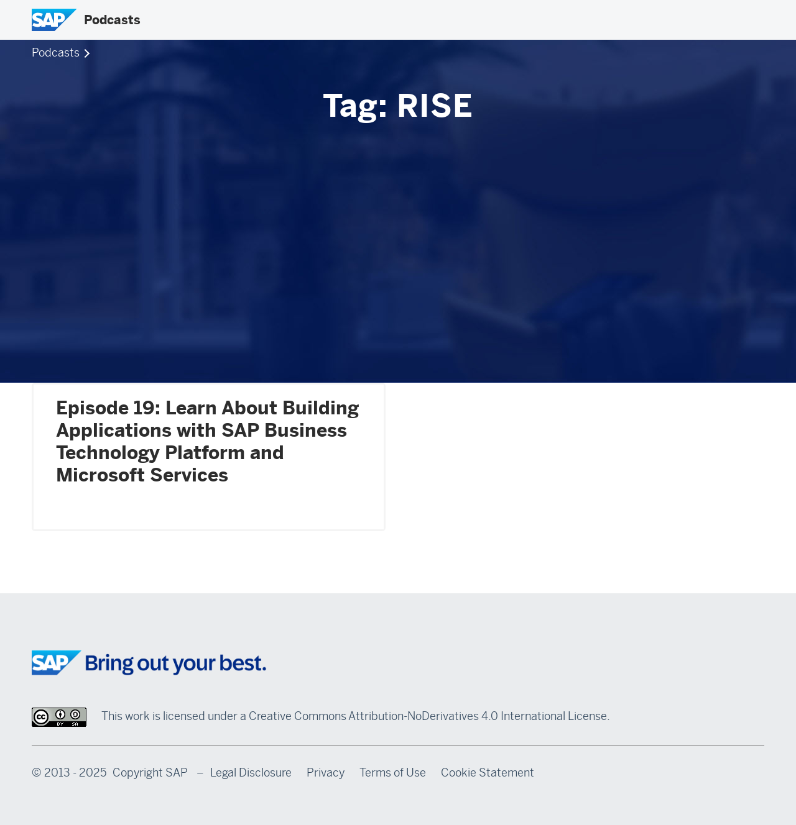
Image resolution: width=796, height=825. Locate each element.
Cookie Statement (487, 773)
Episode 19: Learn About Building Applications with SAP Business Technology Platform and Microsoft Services (207, 441)
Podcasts (112, 20)
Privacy (326, 773)
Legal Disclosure (251, 773)
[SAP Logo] (54, 20)
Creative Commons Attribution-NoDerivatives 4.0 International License (428, 716)
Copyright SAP (150, 773)
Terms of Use (392, 773)
